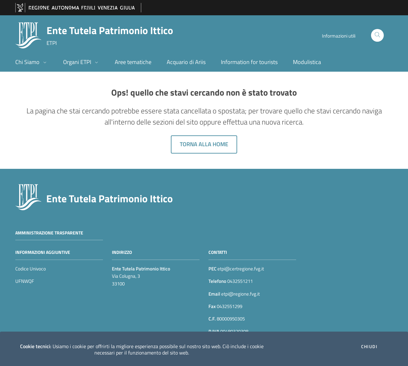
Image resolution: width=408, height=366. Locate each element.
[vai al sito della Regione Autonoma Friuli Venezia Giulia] (78, 8)
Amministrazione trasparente (49, 232)
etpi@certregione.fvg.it (240, 268)
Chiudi (369, 346)
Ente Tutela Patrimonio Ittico (109, 198)
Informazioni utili (338, 35)
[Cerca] (377, 35)
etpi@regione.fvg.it (240, 294)
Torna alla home (204, 144)
